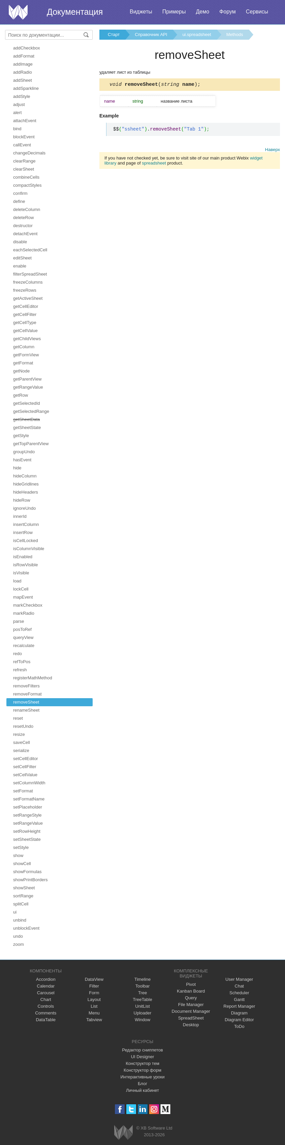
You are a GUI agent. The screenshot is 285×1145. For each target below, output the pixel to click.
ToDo (239, 1026)
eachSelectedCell (30, 249)
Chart (45, 999)
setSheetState (27, 839)
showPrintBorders (30, 879)
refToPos (21, 661)
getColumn (23, 346)
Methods (234, 34)
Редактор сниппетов (142, 1049)
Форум (227, 11)
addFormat (23, 56)
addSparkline (26, 88)
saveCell (21, 742)
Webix (123, 1132)
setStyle (21, 847)
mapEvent (23, 597)
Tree (142, 992)
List (94, 1006)
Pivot (191, 984)
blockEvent (24, 136)
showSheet (24, 887)
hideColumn (24, 475)
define (19, 201)
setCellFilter (24, 766)
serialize (21, 750)
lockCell (21, 589)
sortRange (23, 895)
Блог (142, 1083)
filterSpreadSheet (30, 274)
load (17, 580)
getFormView (26, 354)
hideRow (21, 500)
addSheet (22, 80)
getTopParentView (31, 443)
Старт (114, 34)
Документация (75, 11)
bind (17, 128)
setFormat (23, 790)
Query (191, 997)
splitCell (21, 903)
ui (15, 912)
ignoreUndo (24, 508)
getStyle (21, 435)
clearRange (24, 161)
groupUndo (24, 451)
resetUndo (23, 726)
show (18, 855)
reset (18, 718)
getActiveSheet (27, 298)
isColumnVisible (28, 548)
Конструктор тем (142, 1063)
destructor (23, 225)
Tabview (94, 1019)
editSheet (22, 257)
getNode (21, 370)
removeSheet (26, 702)
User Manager (239, 979)
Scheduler (239, 992)
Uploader (143, 1012)
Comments (45, 1012)
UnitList (142, 1006)
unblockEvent (26, 928)
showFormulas (27, 871)
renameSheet (26, 710)
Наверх (272, 150)
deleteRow (23, 217)
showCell (22, 863)
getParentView (27, 379)
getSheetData (26, 419)
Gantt (239, 999)
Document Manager (191, 1011)
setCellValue (25, 774)
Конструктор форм (142, 1070)
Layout (94, 999)
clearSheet (23, 169)
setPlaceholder (27, 807)
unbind (19, 920)
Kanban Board (191, 991)
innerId (20, 516)
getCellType (24, 322)
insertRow (23, 532)
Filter (94, 986)
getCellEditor (25, 306)
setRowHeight (26, 831)
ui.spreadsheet (196, 34)
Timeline (142, 979)
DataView (94, 979)
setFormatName (28, 798)
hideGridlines (26, 484)
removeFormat (27, 693)
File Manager (191, 1004)
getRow (20, 395)
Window (142, 1019)
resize (19, 734)
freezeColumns (27, 282)
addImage (23, 64)
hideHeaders (25, 492)
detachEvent (25, 233)
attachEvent (24, 120)
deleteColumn (26, 209)
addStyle (21, 96)
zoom (18, 944)
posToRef (22, 629)
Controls (46, 1006)
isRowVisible (25, 564)
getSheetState (27, 427)
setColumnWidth (29, 782)
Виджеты (141, 11)
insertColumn (26, 524)
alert (17, 112)
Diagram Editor (239, 1019)
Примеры (174, 11)
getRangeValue (28, 387)
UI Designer (142, 1056)
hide (17, 467)
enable (19, 266)
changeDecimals (29, 152)
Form (94, 992)
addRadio (22, 72)
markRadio (23, 613)
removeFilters (26, 685)
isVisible (21, 572)
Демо (202, 11)
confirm (20, 193)
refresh (20, 669)
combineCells (26, 177)
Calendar (46, 986)
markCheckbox (27, 605)
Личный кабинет (142, 1090)
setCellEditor (25, 758)
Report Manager (239, 1006)
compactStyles (27, 185)
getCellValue (25, 330)
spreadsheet (154, 164)
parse (18, 621)
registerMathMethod (32, 677)
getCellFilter (24, 314)
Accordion (46, 979)
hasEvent (22, 459)
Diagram (239, 1012)
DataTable (46, 1019)
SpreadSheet (191, 1018)
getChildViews (27, 338)
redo (17, 653)
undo (18, 936)
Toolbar (142, 986)
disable (20, 241)
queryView (23, 637)
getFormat (23, 362)
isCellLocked (25, 540)
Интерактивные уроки (142, 1076)
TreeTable (142, 999)
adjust (19, 104)
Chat (239, 986)
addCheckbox (26, 47)
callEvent (22, 144)
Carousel (46, 992)
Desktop (191, 1024)
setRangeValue (28, 823)
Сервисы (257, 11)
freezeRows (24, 290)
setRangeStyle (27, 815)
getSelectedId (26, 403)
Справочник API (151, 34)
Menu (94, 1012)
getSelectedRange (31, 411)
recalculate (23, 645)
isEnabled (22, 556)
